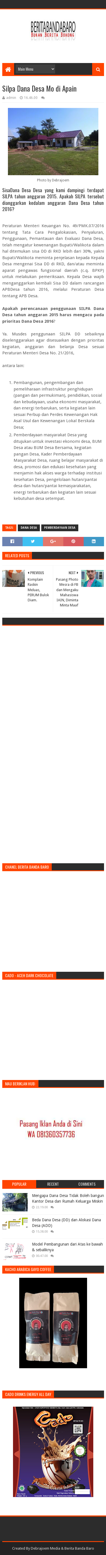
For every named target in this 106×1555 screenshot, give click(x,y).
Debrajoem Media (45, 1548)
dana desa (29, 527)
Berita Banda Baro (79, 1548)
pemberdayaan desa (59, 527)
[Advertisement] (54, 49)
